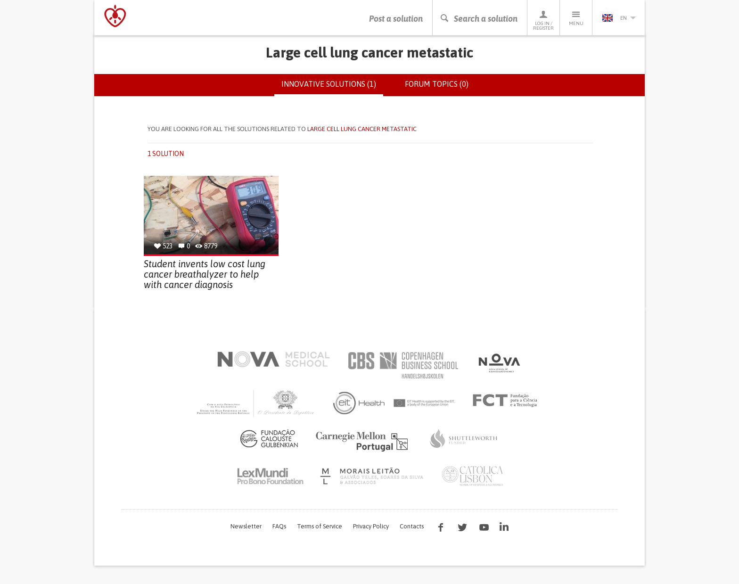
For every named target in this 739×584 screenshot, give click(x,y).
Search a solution (478, 18)
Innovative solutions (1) (332, 88)
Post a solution (396, 19)
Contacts (412, 526)
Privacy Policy (371, 526)
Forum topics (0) (436, 84)
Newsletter (246, 526)
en (619, 18)
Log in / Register (543, 20)
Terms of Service (319, 526)
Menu (576, 17)
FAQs (279, 526)
